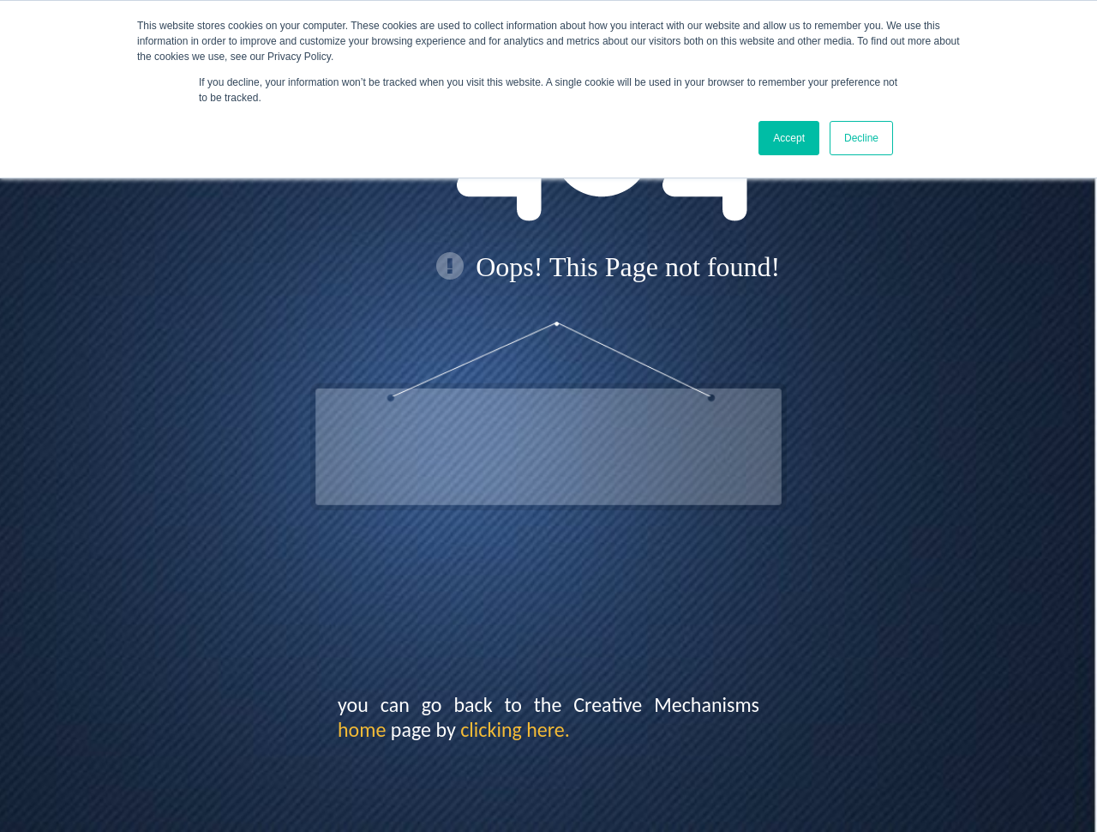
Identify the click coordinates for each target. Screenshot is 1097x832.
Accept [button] (789, 138)
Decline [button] (861, 138)
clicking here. (515, 729)
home (362, 729)
